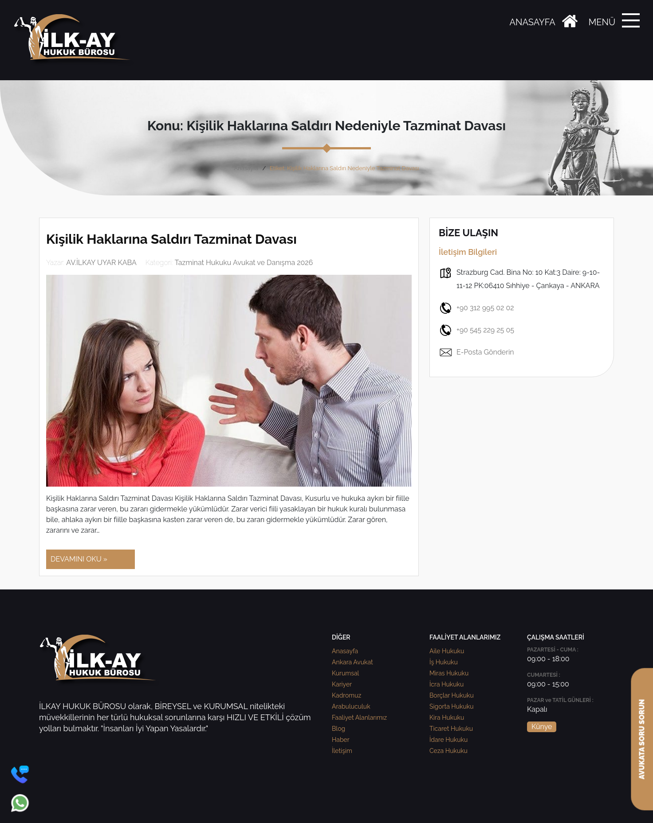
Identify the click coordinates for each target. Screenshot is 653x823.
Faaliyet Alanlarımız (359, 717)
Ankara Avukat (352, 662)
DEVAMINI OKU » (79, 559)
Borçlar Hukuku (451, 695)
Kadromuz (346, 695)
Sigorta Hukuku (451, 706)
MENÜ (602, 22)
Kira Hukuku (446, 717)
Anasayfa (246, 168)
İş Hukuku (443, 662)
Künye (541, 726)
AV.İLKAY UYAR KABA (101, 262)
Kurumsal (345, 673)
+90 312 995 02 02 (476, 308)
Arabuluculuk (351, 706)
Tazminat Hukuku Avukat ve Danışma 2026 (244, 262)
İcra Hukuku (446, 684)
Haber (341, 739)
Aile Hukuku (446, 651)
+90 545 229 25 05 (476, 330)
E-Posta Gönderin (476, 352)
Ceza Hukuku (448, 750)
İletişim (342, 750)
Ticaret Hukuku (451, 728)
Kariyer (342, 684)
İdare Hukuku (448, 739)
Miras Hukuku (448, 673)
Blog (338, 728)
